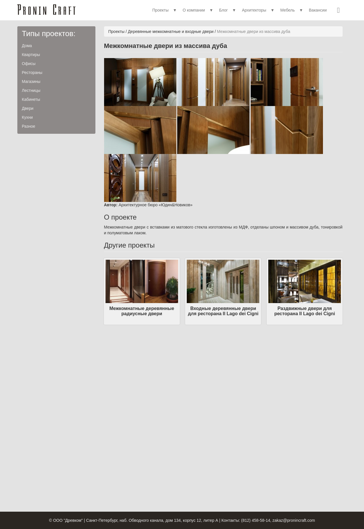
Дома (27, 45)
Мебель (287, 10)
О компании (194, 10)
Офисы (29, 63)
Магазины (31, 81)
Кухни (27, 117)
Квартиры (31, 54)
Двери (28, 108)
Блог (223, 10)
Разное (28, 126)
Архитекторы (254, 10)
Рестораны (32, 72)
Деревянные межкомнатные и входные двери (170, 31)
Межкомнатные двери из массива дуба (253, 31)
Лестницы (31, 90)
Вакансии (318, 10)
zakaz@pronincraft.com (293, 520)
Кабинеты (31, 99)
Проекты (160, 10)
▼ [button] (175, 10)
